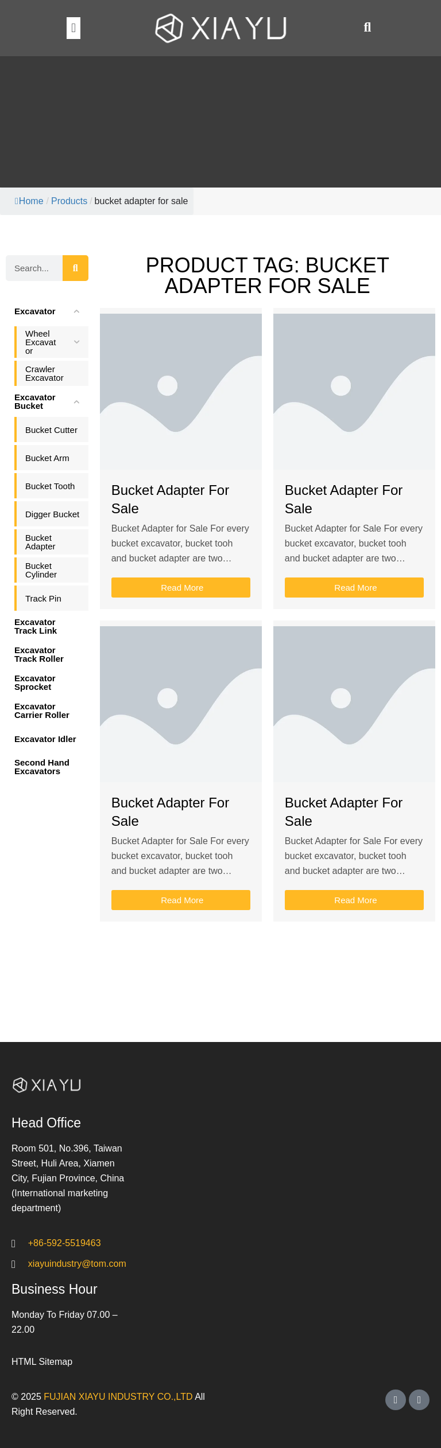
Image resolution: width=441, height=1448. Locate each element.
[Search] (75, 268)
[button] (73, 27)
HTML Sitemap (41, 1362)
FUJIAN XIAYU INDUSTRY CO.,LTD (118, 1397)
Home (29, 201)
